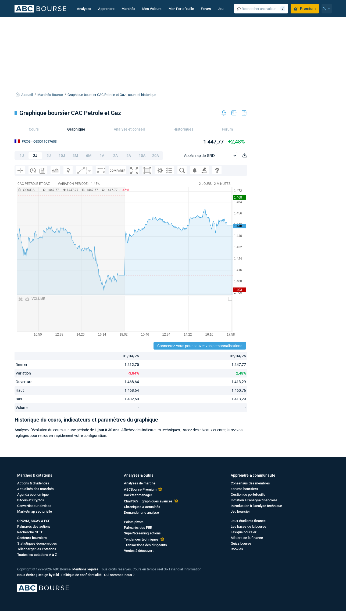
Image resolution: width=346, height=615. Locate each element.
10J (62, 155)
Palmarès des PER (138, 528)
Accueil (27, 95)
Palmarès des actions (34, 526)
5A (128, 155)
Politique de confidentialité (81, 575)
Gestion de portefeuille (248, 494)
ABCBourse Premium (140, 489)
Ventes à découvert (139, 551)
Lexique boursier (243, 532)
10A (142, 155)
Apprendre (106, 9)
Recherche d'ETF (30, 532)
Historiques (183, 129)
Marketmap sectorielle (34, 511)
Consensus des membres (250, 483)
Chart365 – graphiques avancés (148, 501)
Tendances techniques (141, 539)
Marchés (128, 9)
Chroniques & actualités (142, 507)
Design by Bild (48, 575)
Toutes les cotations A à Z (37, 555)
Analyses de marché (139, 483)
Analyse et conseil (129, 129)
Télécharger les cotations (36, 549)
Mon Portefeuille (181, 9)
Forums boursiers (244, 489)
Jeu (220, 9)
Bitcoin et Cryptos (30, 500)
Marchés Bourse (50, 95)
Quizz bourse (241, 543)
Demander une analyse (141, 512)
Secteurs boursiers (32, 538)
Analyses (84, 9)
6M (88, 155)
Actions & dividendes (33, 483)
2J (35, 155)
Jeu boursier (240, 511)
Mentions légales (85, 569)
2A (115, 155)
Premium (305, 8)
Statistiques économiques (37, 543)
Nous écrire (26, 575)
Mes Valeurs (152, 9)
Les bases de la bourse (248, 526)
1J (22, 155)
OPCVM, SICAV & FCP (33, 521)
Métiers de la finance (247, 538)
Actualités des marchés (35, 489)
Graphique (76, 129)
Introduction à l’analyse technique (256, 506)
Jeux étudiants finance (248, 521)
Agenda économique (33, 494)
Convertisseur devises (34, 506)
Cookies (237, 549)
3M (75, 155)
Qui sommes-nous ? (119, 575)
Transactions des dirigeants (145, 545)
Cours (34, 129)
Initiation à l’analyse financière (254, 500)
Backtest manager (138, 495)
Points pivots (134, 522)
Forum (206, 9)
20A (155, 155)
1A (102, 155)
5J (49, 155)
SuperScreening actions (142, 533)
